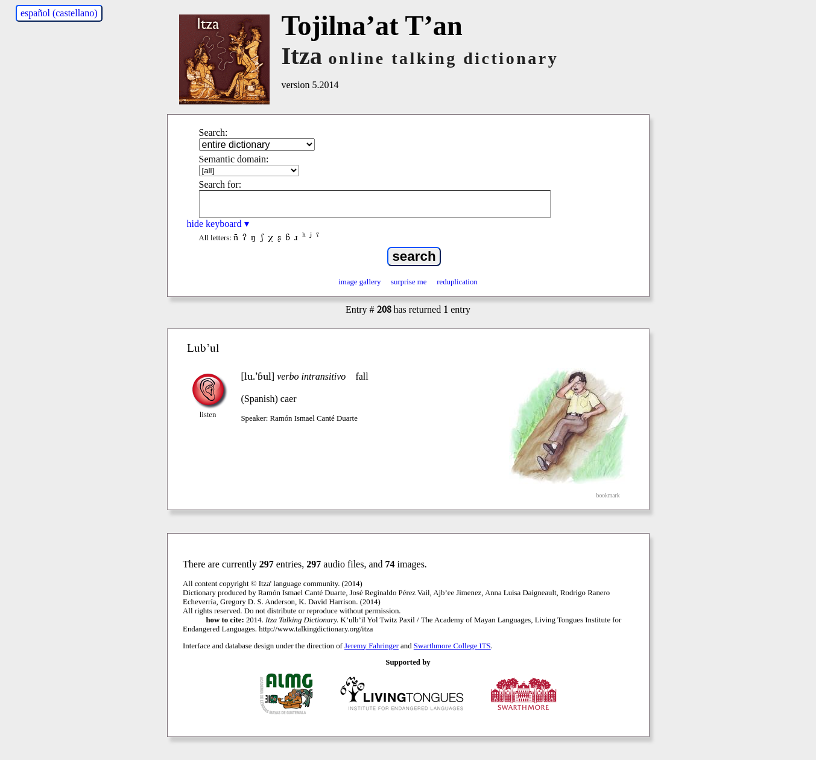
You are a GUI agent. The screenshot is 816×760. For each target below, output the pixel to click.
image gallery (359, 282)
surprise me (408, 282)
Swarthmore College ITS (452, 646)
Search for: (220, 184)
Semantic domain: (234, 159)
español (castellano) (59, 13)
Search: (213, 132)
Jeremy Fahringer (371, 646)
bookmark (608, 495)
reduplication (457, 282)
